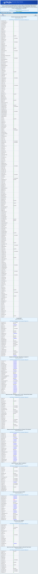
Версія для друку (36, 15)
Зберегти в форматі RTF (3, 15)
